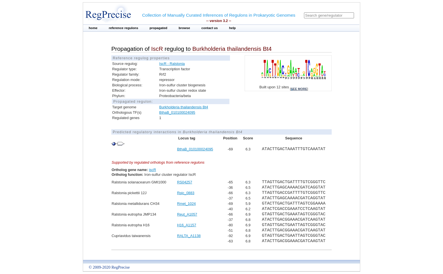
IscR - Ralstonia (172, 64)
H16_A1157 (186, 225)
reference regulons (123, 28)
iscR (152, 170)
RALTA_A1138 (189, 236)
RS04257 (184, 182)
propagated (158, 28)
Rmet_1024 (186, 203)
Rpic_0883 (185, 193)
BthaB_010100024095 (177, 112)
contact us (209, 28)
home (93, 28)
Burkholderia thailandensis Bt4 (183, 107)
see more (299, 89)
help (232, 28)
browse (184, 28)
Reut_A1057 (187, 214)
